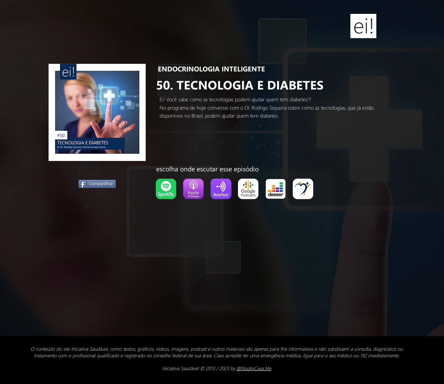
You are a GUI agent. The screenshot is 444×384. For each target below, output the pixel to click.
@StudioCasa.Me (254, 368)
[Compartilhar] (97, 184)
